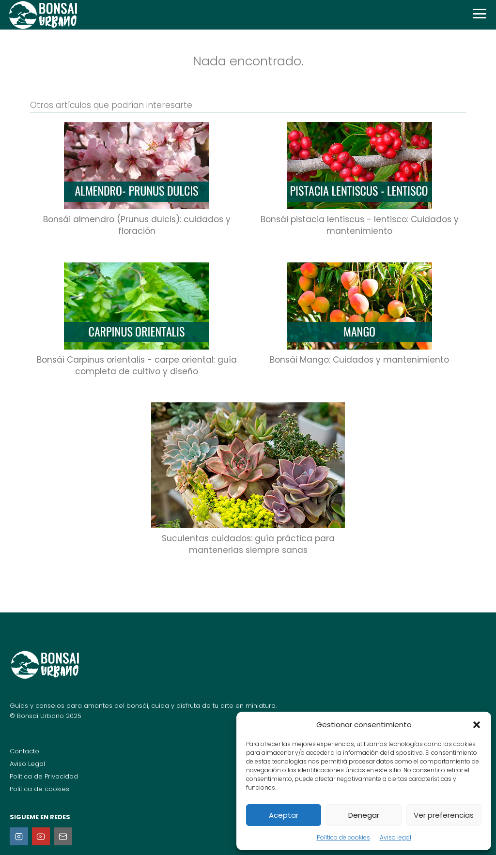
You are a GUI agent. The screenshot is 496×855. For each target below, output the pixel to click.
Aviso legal (395, 837)
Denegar (363, 815)
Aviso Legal (27, 763)
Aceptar (283, 815)
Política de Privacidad (44, 776)
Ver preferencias (444, 815)
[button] (476, 725)
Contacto (24, 751)
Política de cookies (343, 837)
